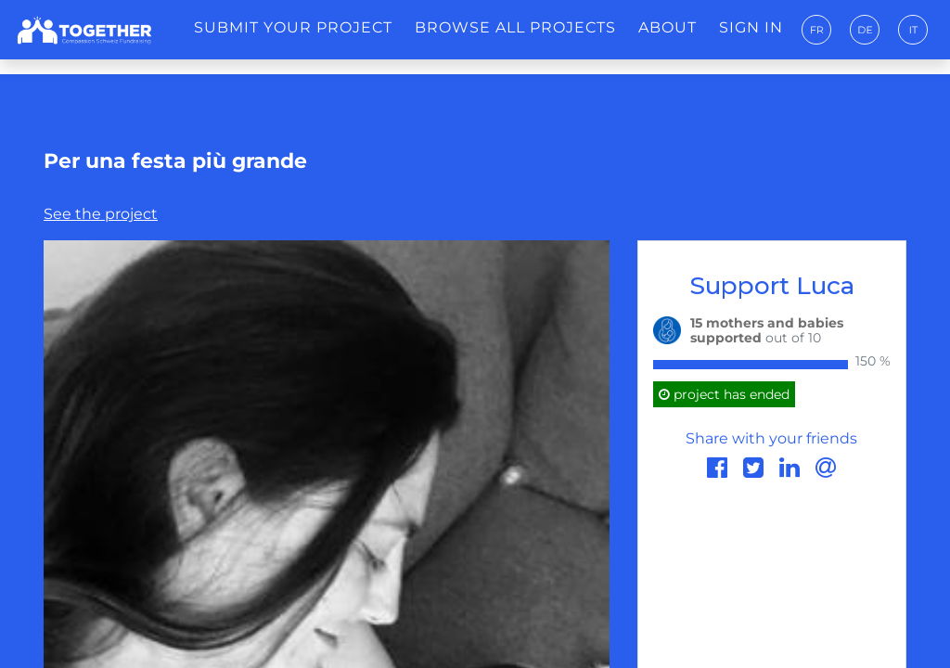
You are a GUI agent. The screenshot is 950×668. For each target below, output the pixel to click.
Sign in (751, 27)
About (667, 27)
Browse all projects (515, 27)
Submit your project (293, 27)
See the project (101, 214)
